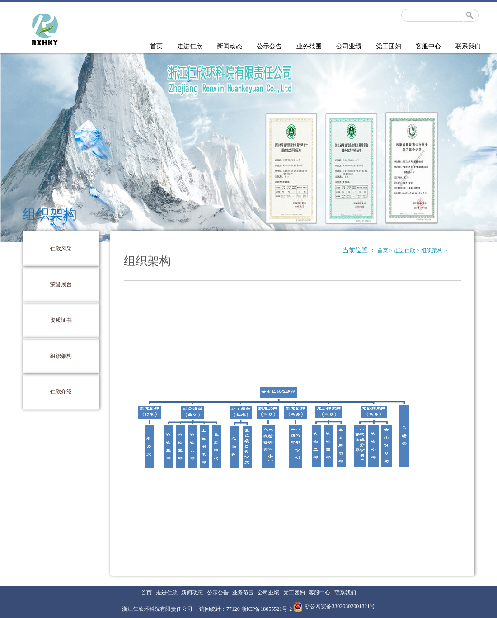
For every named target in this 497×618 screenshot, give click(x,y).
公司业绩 (348, 46)
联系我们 (468, 46)
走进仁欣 (189, 46)
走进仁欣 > (407, 250)
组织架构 (61, 356)
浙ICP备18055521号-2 (266, 609)
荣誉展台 (61, 284)
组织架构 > (434, 250)
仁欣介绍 (61, 391)
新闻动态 (229, 46)
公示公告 (269, 46)
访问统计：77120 (220, 609)
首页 (156, 46)
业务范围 (309, 46)
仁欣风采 (61, 248)
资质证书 (61, 320)
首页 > (385, 250)
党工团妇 (388, 46)
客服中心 (428, 46)
